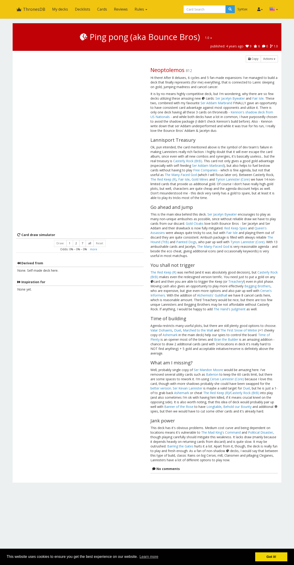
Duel (177, 330)
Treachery (235, 281)
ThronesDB (30, 9)
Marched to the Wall (198, 330)
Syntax (242, 9)
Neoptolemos (167, 70)
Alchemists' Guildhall (212, 295)
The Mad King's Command (221, 432)
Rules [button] (141, 9)
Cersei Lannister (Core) (227, 379)
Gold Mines (200, 179)
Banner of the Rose (178, 406)
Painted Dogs (186, 242)
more (93, 249)
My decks (60, 9)
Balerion (212, 374)
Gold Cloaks (195, 223)
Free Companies (205, 170)
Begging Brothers (257, 286)
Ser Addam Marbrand (216, 103)
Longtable (213, 406)
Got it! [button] (271, 557)
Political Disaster (260, 432)
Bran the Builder (226, 339)
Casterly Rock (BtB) (187, 161)
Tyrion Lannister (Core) (233, 179)
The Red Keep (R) (163, 179)
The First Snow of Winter (238, 330)
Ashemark (170, 335)
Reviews (121, 9)
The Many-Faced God (181, 175)
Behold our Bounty (237, 406)
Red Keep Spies (235, 228)
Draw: (60, 243)
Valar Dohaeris (161, 330)
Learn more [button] (148, 557)
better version (160, 388)
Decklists (82, 9)
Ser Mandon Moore (208, 370)
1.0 (208, 37)
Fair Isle (258, 98)
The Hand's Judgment (230, 309)
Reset (99, 243)
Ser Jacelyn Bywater (230, 98)
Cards (102, 9)
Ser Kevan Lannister (187, 388)
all (89, 243)
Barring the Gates (180, 446)
